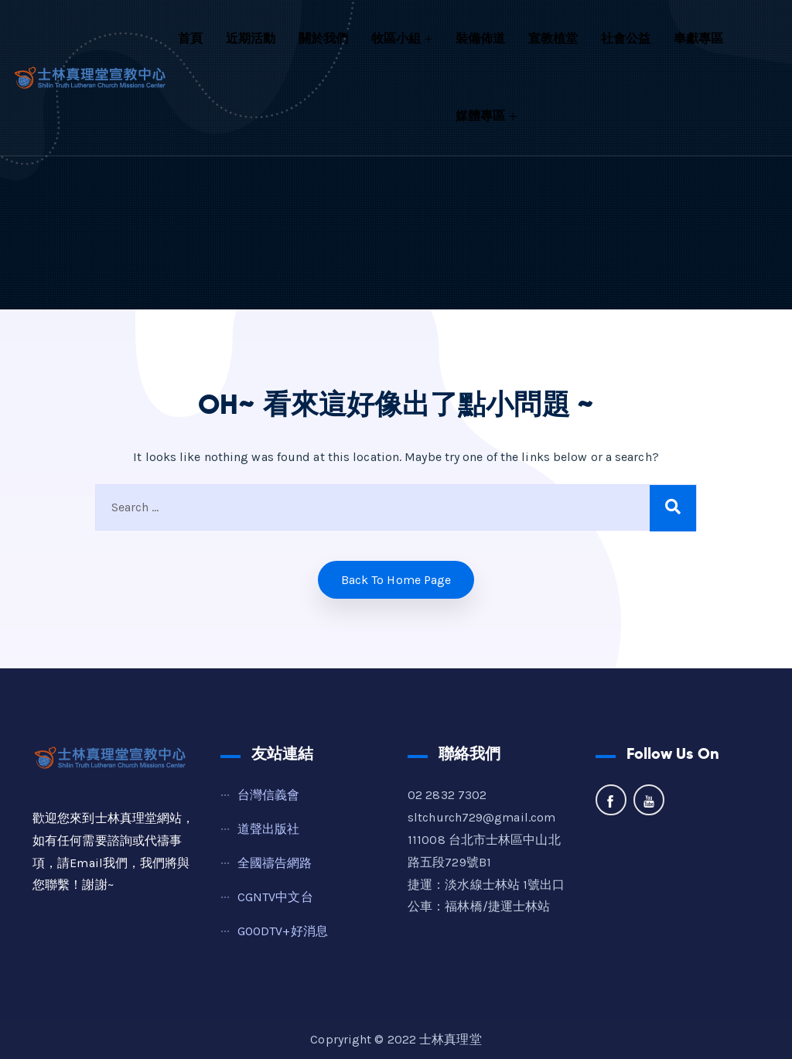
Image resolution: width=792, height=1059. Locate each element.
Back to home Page (396, 579)
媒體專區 (480, 115)
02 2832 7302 (447, 794)
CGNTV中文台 (275, 897)
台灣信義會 (268, 794)
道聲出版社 (268, 829)
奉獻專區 (698, 38)
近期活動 (250, 38)
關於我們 (323, 38)
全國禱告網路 (274, 863)
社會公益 (625, 38)
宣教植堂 (553, 38)
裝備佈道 (480, 38)
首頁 (190, 38)
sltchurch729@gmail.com (481, 817)
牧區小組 (396, 38)
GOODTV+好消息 (282, 931)
